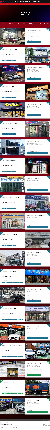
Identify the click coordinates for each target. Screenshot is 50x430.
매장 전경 (3, 42)
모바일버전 (10, 420)
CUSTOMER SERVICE (28, 1)
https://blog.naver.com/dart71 (31, 69)
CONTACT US (38, 1)
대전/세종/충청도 (25, 23)
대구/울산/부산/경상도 (32, 24)
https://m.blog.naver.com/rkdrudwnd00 (33, 143)
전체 (3, 23)
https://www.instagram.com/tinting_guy (8, 236)
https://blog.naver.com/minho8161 (32, 402)
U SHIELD (13, 1)
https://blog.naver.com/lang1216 (7, 51)
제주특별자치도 (46, 23)
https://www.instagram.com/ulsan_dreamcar (33, 403)
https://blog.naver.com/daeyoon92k (7, 346)
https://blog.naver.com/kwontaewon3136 (33, 365)
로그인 (46, 1)
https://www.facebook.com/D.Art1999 (32, 70)
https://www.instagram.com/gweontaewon (33, 366)
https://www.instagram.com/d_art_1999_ (33, 71)
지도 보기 (6, 42)
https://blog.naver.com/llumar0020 (32, 217)
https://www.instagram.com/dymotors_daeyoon (9, 347)
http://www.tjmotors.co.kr (30, 254)
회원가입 (48, 1)
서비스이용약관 (7, 420)
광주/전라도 (39, 23)
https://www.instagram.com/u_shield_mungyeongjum (35, 144)
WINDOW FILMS (16, 1)
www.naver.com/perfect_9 (31, 32)
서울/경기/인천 (11, 23)
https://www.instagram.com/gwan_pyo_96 (33, 255)
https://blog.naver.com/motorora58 (7, 125)
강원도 (18, 23)
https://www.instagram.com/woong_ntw (8, 273)
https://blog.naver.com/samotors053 (7, 383)
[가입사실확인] (31, 425)
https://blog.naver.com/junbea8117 (32, 291)
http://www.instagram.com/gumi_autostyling (33, 107)
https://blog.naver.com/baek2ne (32, 328)
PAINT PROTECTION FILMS (22, 1)
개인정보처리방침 (2, 420)
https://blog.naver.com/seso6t (6, 162)
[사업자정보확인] (14, 424)
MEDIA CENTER (34, 1)
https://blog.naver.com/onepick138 (7, 88)
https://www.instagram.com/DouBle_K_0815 (33, 180)
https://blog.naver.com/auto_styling (32, 106)
